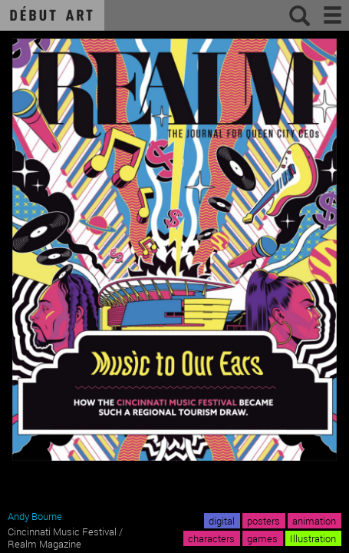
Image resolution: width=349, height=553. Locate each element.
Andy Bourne (35, 516)
